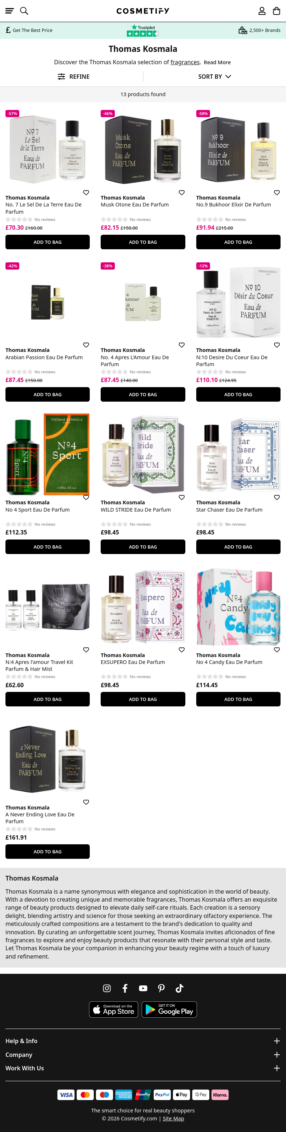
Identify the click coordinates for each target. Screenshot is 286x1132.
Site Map (173, 1118)
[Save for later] (81, 188)
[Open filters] (71, 76)
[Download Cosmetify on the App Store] (113, 1009)
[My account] (258, 11)
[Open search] (27, 11)
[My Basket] (273, 11)
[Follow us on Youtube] (143, 988)
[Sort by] (215, 76)
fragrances (185, 62)
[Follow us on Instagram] (107, 988)
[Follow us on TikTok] (179, 988)
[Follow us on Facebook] (125, 988)
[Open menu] (12, 11)
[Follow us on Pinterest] (161, 988)
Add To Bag (48, 242)
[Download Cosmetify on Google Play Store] (169, 1009)
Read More (217, 62)
